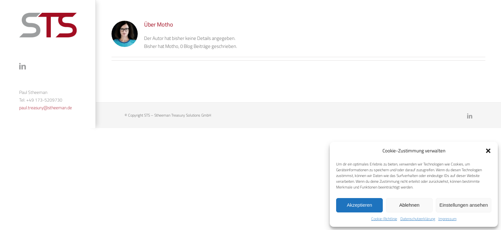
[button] (488, 151)
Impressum (447, 219)
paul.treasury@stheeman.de (45, 107)
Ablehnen (409, 205)
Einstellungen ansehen (463, 205)
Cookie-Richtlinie (384, 219)
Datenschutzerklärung (417, 219)
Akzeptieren (359, 205)
